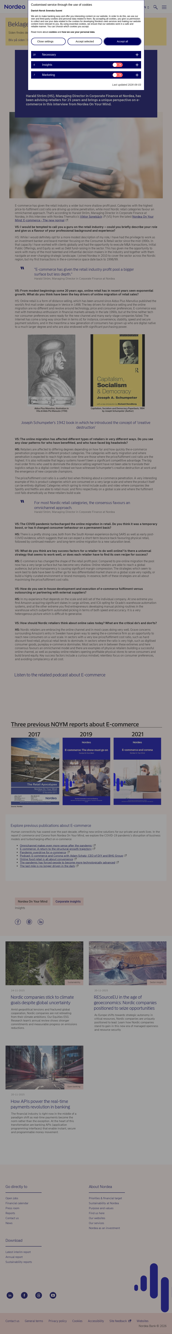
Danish (34, 10)
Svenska (50, 10)
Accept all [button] (122, 41)
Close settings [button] (45, 41)
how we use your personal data (78, 32)
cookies (53, 32)
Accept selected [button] (85, 41)
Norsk (42, 10)
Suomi (58, 10)
